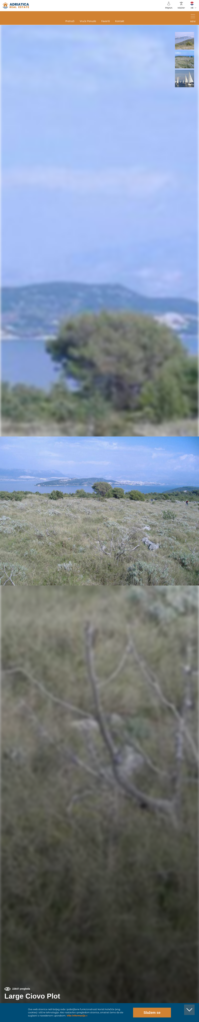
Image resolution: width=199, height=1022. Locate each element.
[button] (184, 40)
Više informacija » (76, 1015)
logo (16, 5)
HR (192, 7)
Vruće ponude (88, 21)
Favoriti (105, 21)
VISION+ (181, 7)
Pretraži (70, 21)
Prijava (168, 7)
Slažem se (152, 1012)
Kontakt (119, 21)
